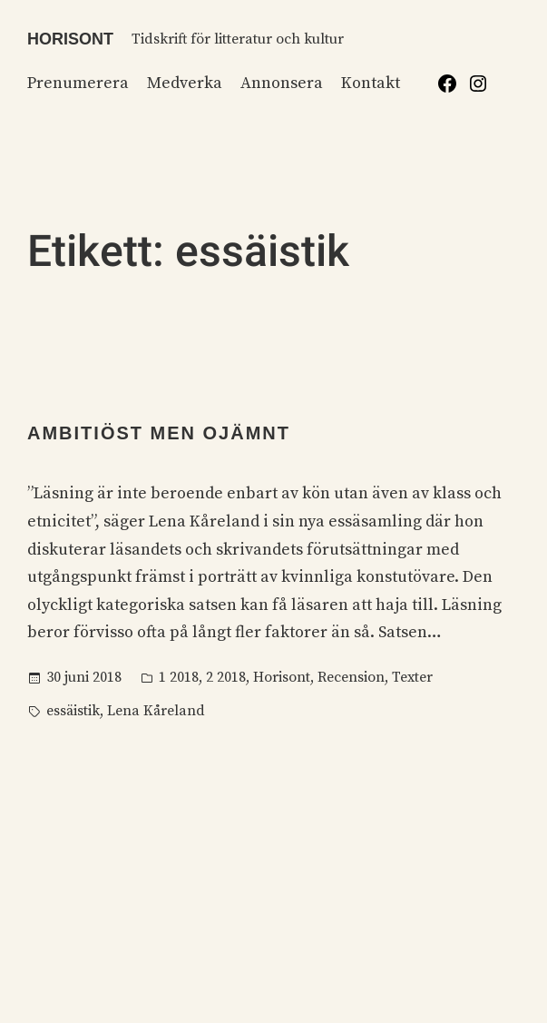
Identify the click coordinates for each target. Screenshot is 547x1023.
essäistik (73, 711)
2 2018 (226, 677)
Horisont (70, 39)
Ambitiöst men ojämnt (158, 433)
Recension (351, 677)
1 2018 (179, 677)
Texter (412, 677)
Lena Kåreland (156, 711)
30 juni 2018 (84, 677)
